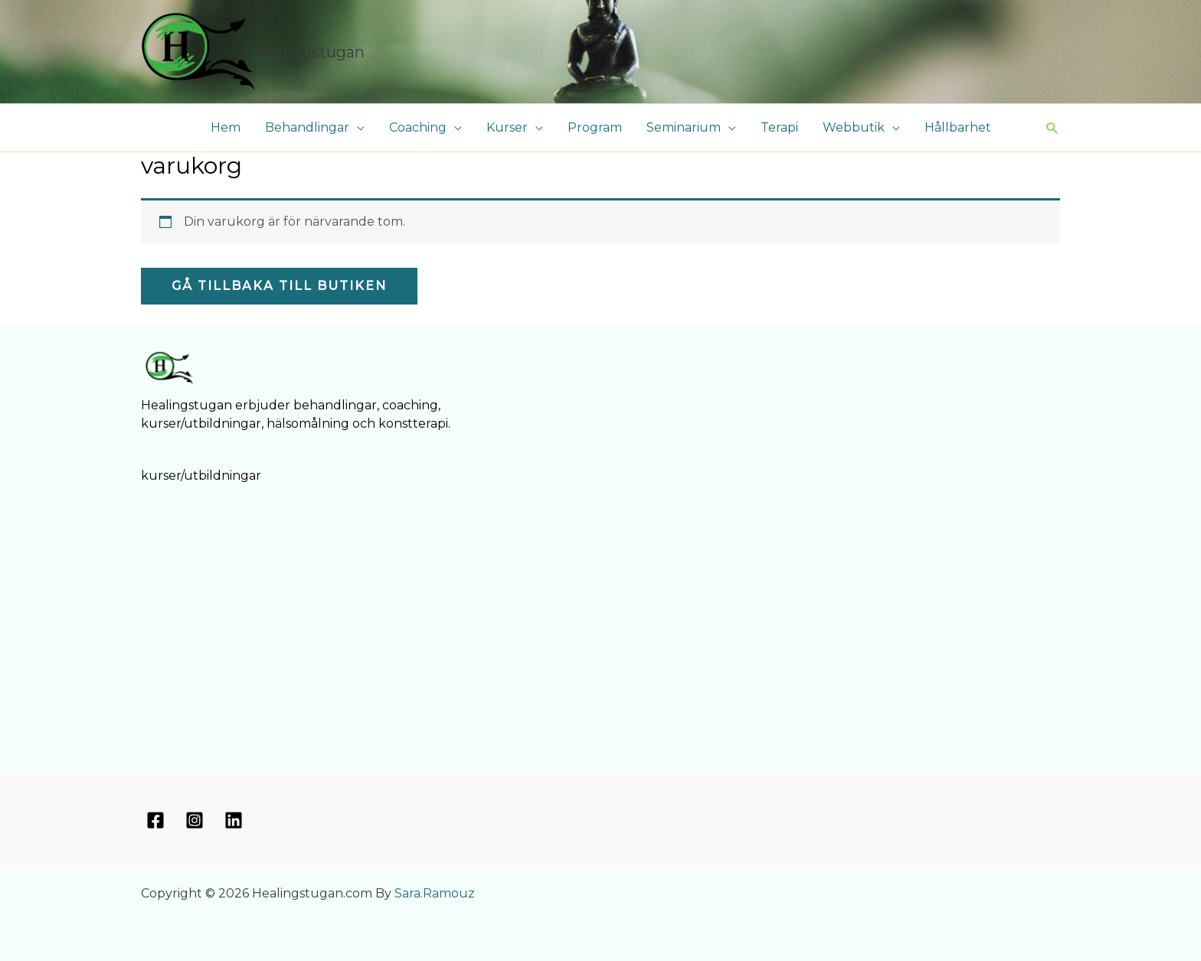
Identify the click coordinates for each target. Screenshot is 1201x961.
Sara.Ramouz (434, 893)
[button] (1052, 127)
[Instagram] (194, 820)
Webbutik (854, 127)
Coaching (418, 127)
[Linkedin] (233, 820)
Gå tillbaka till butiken (279, 286)
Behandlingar (307, 127)
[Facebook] (155, 820)
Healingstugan (310, 52)
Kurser (507, 127)
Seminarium (683, 127)
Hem (226, 127)
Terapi (779, 127)
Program (595, 127)
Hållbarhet (957, 127)
